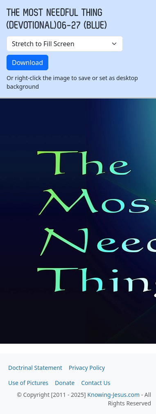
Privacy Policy (87, 367)
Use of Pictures (28, 383)
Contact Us (95, 383)
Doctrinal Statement (35, 367)
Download (27, 62)
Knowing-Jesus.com (113, 394)
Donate (65, 383)
